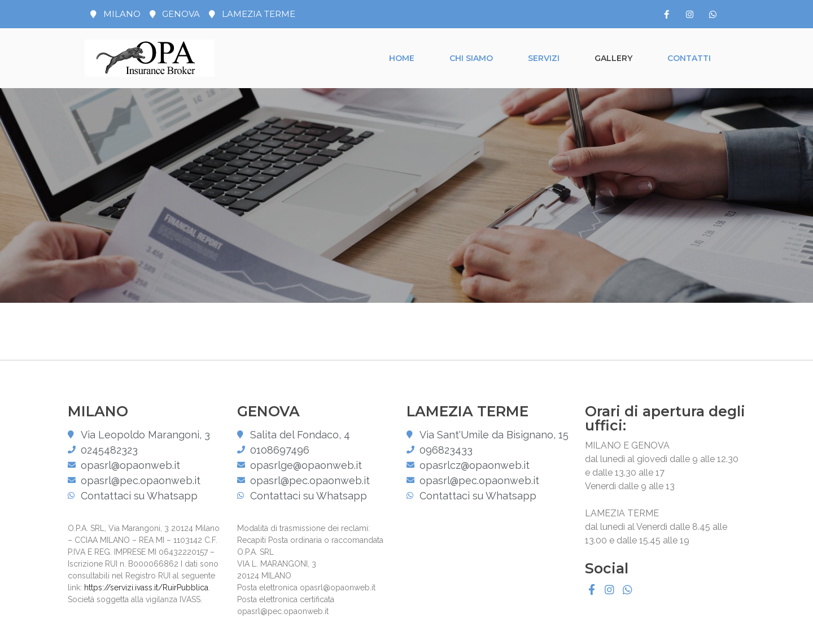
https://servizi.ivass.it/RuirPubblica (146, 587)
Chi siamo (471, 58)
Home (401, 58)
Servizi (544, 58)
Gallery (613, 58)
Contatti (689, 58)
